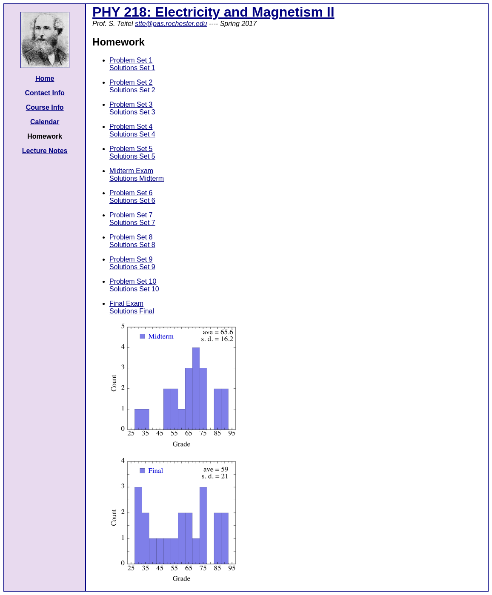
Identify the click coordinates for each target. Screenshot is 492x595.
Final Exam (126, 303)
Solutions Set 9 (132, 266)
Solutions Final (131, 311)
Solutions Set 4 (132, 134)
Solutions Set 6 (132, 200)
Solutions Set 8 (132, 244)
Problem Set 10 (132, 281)
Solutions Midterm (136, 178)
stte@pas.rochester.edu (171, 23)
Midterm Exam (131, 170)
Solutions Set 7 (132, 222)
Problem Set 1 (130, 60)
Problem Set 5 (130, 148)
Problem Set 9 (130, 259)
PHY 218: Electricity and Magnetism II (213, 12)
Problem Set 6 (130, 192)
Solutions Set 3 (132, 112)
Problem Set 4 (130, 126)
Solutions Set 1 (132, 67)
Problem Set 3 (130, 104)
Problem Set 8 (130, 237)
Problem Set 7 (130, 215)
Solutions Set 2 (132, 90)
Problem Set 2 (130, 82)
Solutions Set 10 (134, 289)
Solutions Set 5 (132, 156)
